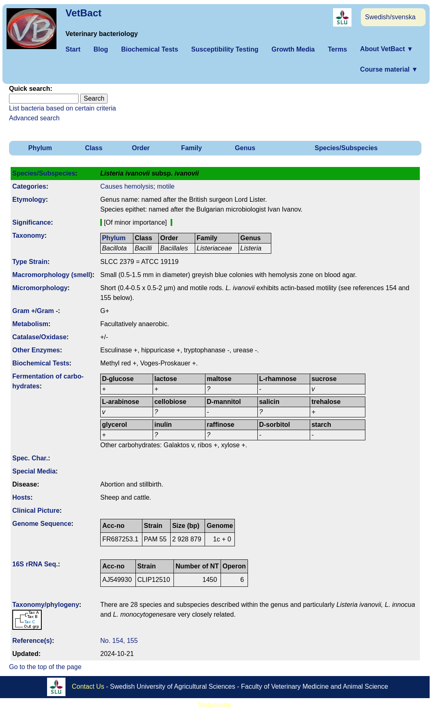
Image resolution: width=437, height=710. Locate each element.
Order (141, 147)
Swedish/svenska (390, 17)
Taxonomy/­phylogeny (45, 604)
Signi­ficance (31, 222)
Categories (29, 186)
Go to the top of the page (45, 666)
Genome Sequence (41, 523)
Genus (245, 147)
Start (72, 49)
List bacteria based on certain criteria (62, 108)
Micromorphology (40, 287)
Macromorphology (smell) (52, 274)
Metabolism (30, 323)
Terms (337, 49)
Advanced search (34, 118)
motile (166, 186)
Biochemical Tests (149, 49)
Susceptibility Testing (224, 49)
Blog (100, 49)
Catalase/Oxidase (39, 337)
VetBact (83, 12)
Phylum (40, 147)
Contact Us (88, 686)
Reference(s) (32, 640)
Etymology (29, 199)
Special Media (34, 471)
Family (191, 147)
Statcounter (215, 704)
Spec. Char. (30, 458)
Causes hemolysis (126, 186)
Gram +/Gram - (35, 310)
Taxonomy (28, 235)
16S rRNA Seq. (35, 564)
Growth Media (293, 49)
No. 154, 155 (119, 640)
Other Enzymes (36, 350)
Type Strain (29, 261)
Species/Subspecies (346, 147)
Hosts (21, 497)
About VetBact (386, 48)
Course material (389, 69)
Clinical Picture (36, 510)
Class (94, 147)
